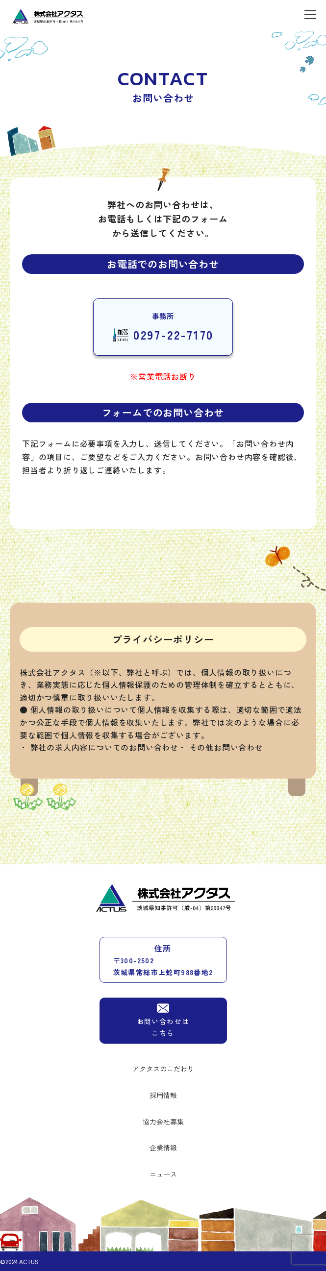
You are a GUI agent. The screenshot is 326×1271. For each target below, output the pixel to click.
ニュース (163, 1174)
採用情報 (163, 1095)
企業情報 (163, 1147)
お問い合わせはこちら (163, 1020)
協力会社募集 (163, 1121)
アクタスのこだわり (163, 1069)
